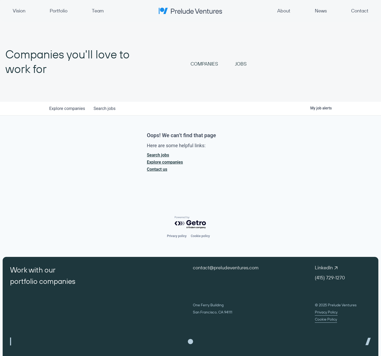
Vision (19, 11)
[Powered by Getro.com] (190, 222)
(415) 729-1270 (330, 278)
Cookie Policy (326, 319)
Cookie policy (200, 236)
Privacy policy (177, 236)
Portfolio (58, 11)
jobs (104, 108)
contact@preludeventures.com (225, 268)
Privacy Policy (326, 312)
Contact (359, 11)
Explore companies (165, 162)
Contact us (157, 169)
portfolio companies (42, 281)
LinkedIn (326, 268)
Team (98, 11)
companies (67, 108)
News (321, 11)
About (283, 11)
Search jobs (158, 155)
